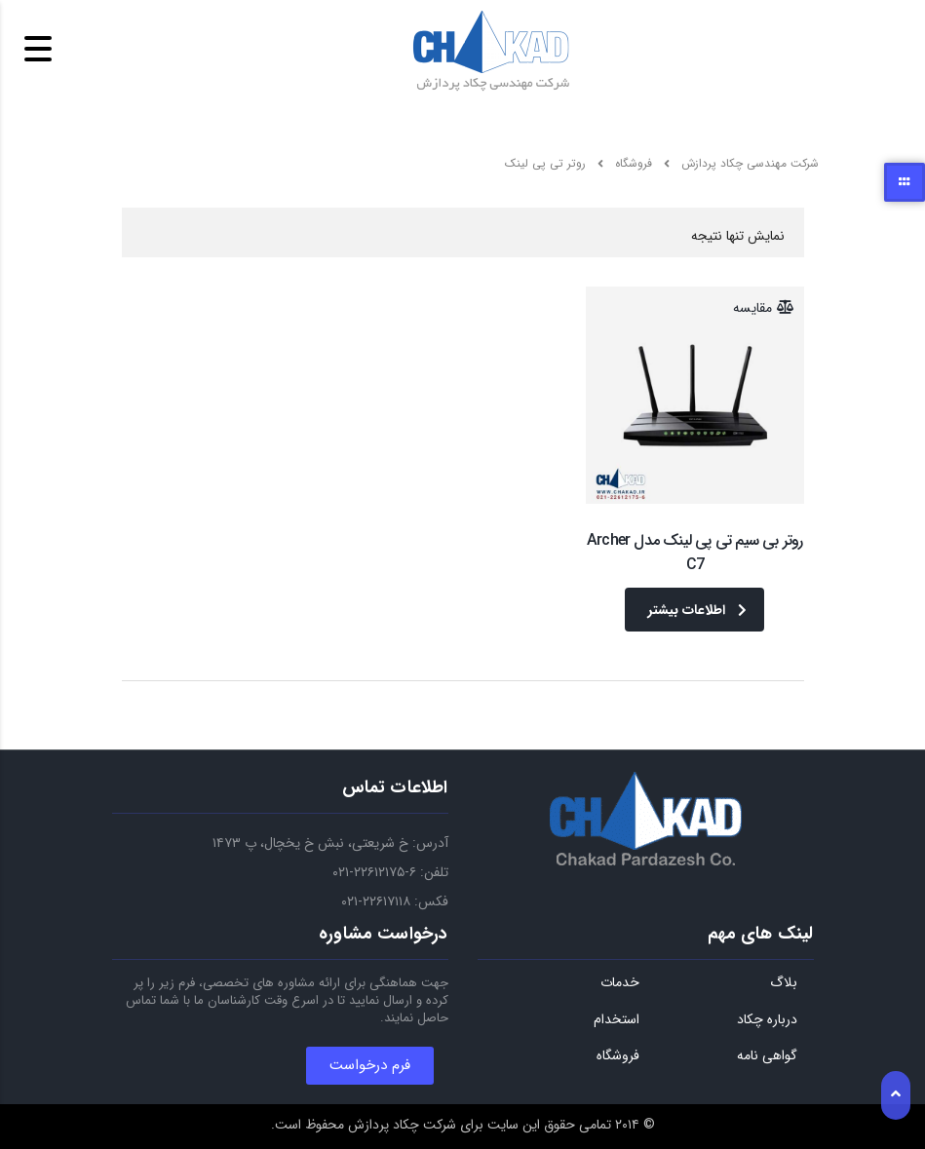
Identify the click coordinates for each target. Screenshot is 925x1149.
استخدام (616, 1020)
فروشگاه (618, 1056)
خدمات (619, 983)
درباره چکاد (767, 1020)
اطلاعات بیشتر (697, 610)
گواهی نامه (767, 1056)
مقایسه (752, 308)
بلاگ (783, 983)
